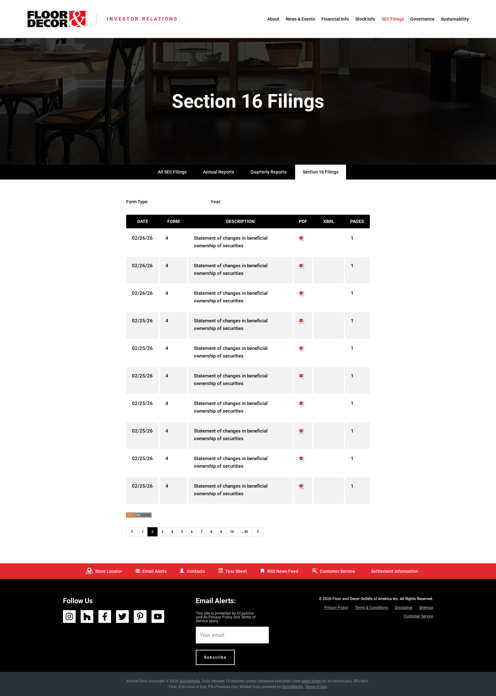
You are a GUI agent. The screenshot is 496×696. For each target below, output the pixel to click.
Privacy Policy (220, 617)
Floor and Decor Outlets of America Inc (365, 599)
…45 (245, 532)
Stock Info (365, 19)
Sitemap (426, 608)
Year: (216, 201)
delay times (311, 681)
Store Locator (108, 571)
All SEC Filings (172, 171)
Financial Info (335, 19)
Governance (422, 19)
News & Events (300, 19)
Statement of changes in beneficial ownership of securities (231, 242)
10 (232, 532)
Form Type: (137, 201)
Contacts (196, 571)
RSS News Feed (282, 571)
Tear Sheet (236, 571)
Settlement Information (394, 571)
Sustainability (455, 19)
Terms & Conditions (371, 608)
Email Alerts (154, 571)
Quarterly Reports (268, 171)
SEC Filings (392, 19)
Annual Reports (218, 171)
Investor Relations (142, 19)
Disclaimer (403, 608)
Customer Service (337, 571)
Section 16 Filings (320, 171)
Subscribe (215, 657)
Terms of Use (316, 687)
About (273, 19)
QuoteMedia (189, 681)
